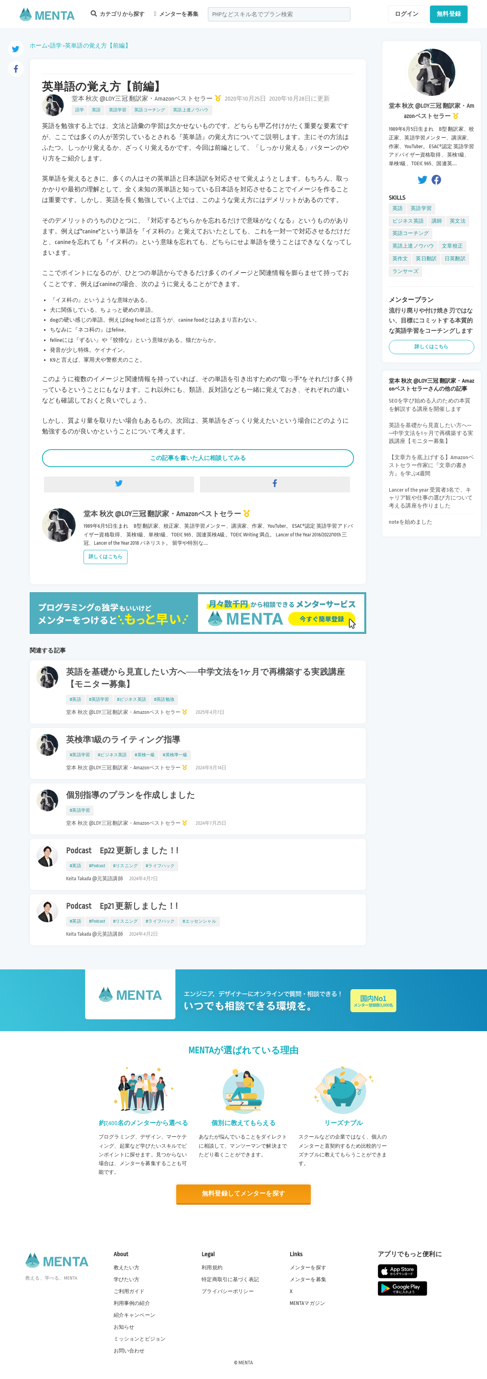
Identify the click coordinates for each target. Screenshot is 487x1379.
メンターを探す (308, 1267)
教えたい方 (127, 1267)
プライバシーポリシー (228, 1291)
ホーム (39, 45)
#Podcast (97, 866)
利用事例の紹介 (132, 1303)
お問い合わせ (129, 1351)
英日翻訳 (426, 258)
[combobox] (279, 14)
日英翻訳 (455, 258)
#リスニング (125, 866)
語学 (56, 45)
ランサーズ (405, 271)
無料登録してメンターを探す (243, 1193)
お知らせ (124, 1327)
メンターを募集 (176, 14)
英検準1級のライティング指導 (123, 740)
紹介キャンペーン (134, 1315)
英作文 (400, 258)
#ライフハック (160, 866)
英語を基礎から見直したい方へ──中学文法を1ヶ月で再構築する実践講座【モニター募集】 (205, 678)
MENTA (245, 1363)
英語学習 (118, 110)
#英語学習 (99, 699)
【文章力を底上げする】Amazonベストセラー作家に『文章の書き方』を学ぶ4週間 (431, 465)
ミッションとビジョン (140, 1339)
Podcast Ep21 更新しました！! (121, 906)
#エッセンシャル (199, 921)
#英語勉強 (164, 699)
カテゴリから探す (118, 13)
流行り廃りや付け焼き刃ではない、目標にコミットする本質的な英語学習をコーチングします (431, 320)
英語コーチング (149, 110)
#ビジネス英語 (131, 699)
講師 (437, 221)
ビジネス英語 (408, 221)
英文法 (457, 221)
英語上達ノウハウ (190, 110)
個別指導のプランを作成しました (130, 795)
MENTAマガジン (307, 1303)
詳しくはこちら (105, 556)
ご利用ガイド (129, 1291)
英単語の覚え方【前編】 (98, 45)
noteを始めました (411, 522)
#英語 (75, 699)
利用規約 (212, 1267)
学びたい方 (127, 1279)
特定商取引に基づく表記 (230, 1279)
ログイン (407, 14)
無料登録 (449, 14)
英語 (96, 110)
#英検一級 (145, 755)
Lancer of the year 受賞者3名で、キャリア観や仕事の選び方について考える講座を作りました (431, 498)
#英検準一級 (175, 755)
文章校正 (452, 246)
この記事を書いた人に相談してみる (198, 458)
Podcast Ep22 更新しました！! (122, 851)
